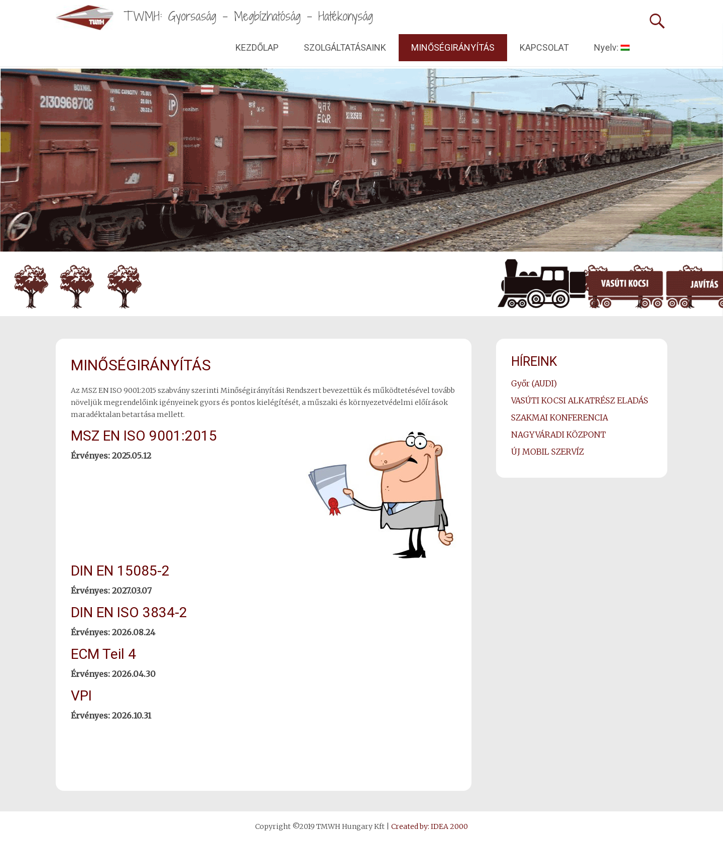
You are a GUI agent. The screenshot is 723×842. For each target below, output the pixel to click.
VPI (81, 695)
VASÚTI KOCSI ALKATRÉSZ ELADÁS (579, 400)
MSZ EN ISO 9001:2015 (144, 436)
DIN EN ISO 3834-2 (129, 612)
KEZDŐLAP (257, 47)
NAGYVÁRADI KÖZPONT (558, 435)
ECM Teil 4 (103, 654)
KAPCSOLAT (544, 47)
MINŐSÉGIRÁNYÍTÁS (453, 47)
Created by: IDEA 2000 (429, 826)
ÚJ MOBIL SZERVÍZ (547, 452)
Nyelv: (612, 47)
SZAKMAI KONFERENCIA (559, 417)
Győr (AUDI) (534, 383)
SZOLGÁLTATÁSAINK (345, 47)
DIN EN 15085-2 (120, 571)
